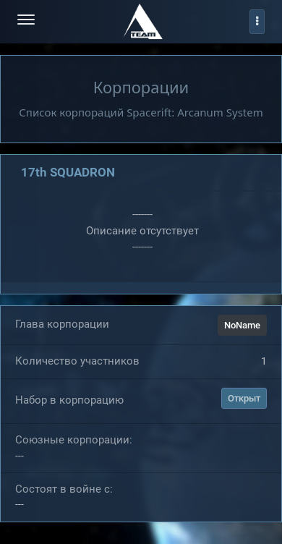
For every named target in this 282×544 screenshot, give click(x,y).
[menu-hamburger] (26, 21)
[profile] (257, 21)
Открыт (244, 398)
